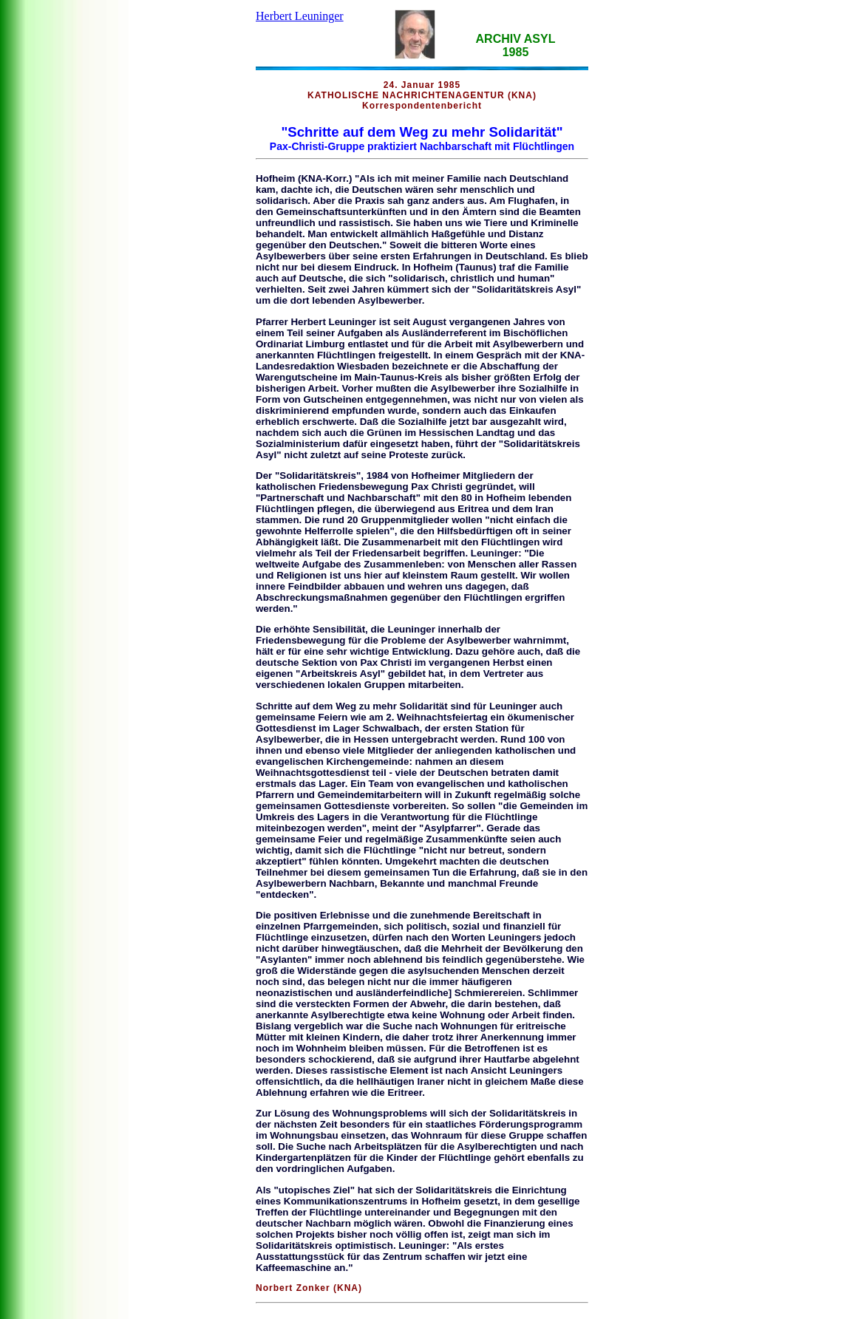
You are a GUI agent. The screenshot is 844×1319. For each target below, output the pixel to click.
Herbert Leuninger (300, 16)
